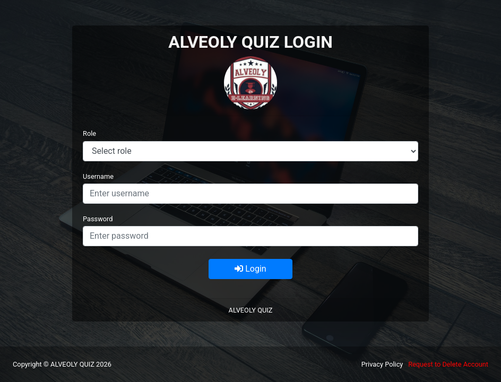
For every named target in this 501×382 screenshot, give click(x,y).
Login (250, 269)
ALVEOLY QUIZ (251, 310)
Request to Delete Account (448, 364)
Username (98, 176)
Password (98, 219)
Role (89, 133)
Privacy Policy (382, 364)
